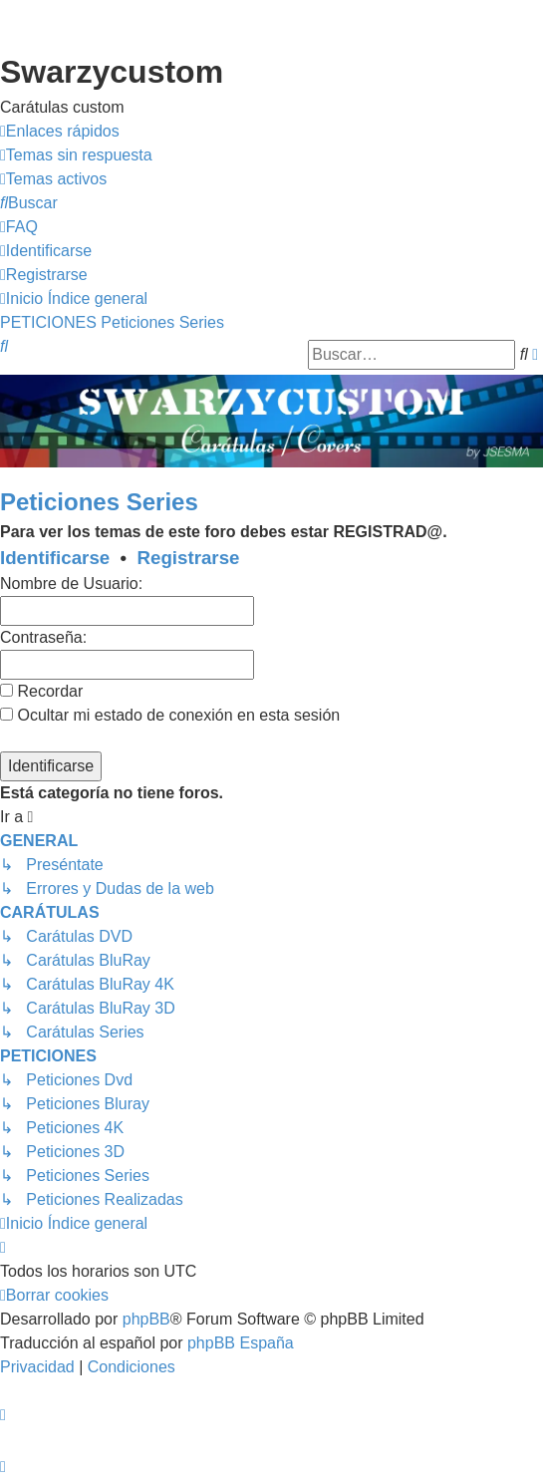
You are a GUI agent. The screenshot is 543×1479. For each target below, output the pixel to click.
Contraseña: (43, 637)
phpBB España (240, 1342)
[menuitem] (76, 155)
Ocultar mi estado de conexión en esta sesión (170, 715)
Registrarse (188, 557)
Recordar (41, 691)
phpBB (146, 1319)
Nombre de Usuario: (71, 583)
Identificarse (55, 557)
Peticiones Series (99, 501)
